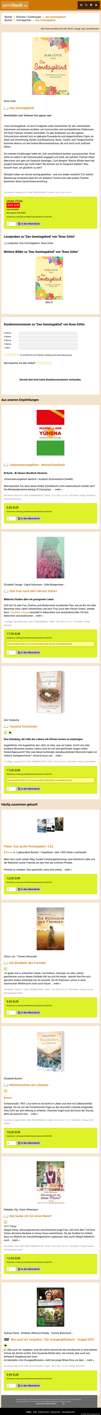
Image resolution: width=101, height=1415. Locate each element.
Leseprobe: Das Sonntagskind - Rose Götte (28, 243)
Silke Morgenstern (54, 584)
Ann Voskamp (11, 720)
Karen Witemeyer (29, 1209)
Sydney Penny (11, 1333)
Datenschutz (43, 1412)
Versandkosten (92, 29)
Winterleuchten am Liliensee (28, 1085)
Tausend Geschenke (23, 726)
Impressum (55, 1412)
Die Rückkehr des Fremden (27, 963)
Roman (10, 852)
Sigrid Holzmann (33, 584)
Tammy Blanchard (61, 1333)
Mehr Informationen (46, 1406)
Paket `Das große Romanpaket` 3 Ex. (29, 846)
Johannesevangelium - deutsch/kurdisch (37, 465)
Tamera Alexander (27, 956)
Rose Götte (10, 101)
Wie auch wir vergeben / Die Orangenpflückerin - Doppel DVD (52, 1339)
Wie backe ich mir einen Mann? (30, 1216)
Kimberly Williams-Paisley (35, 1333)
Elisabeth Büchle (13, 1078)
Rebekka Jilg (11, 1209)
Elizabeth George (13, 584)
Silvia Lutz (9, 956)
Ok (63, 1406)
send (15, 5)
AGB (35, 1412)
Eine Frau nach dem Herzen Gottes (33, 591)
